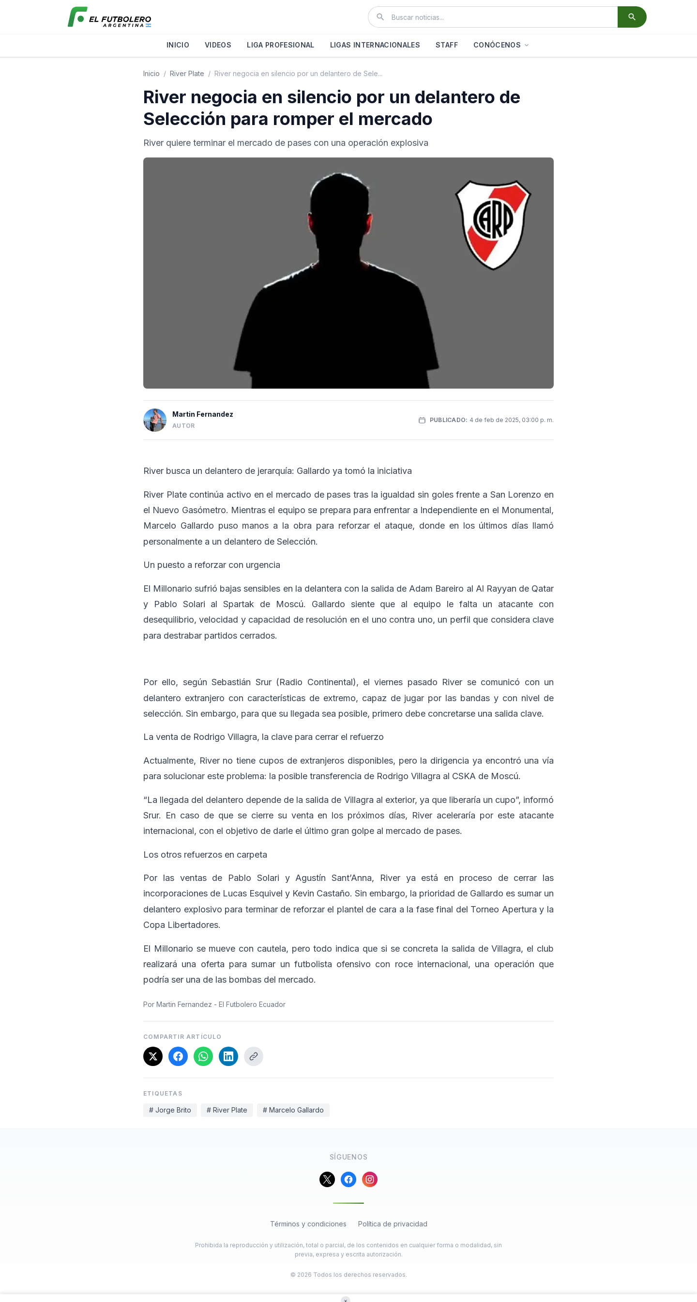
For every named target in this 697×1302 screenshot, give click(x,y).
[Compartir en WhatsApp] (203, 1056)
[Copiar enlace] (253, 1056)
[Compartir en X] (153, 1056)
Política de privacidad (392, 1224)
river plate (187, 73)
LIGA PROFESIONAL (281, 45)
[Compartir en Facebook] (178, 1056)
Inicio (151, 73)
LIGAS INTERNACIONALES (375, 45)
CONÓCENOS (501, 45)
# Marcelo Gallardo (293, 1110)
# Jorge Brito (170, 1110)
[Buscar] (632, 17)
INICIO (178, 45)
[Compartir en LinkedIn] (228, 1056)
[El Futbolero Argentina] (109, 17)
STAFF (447, 45)
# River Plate (227, 1110)
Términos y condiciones (308, 1224)
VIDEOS (218, 45)
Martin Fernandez (202, 414)
